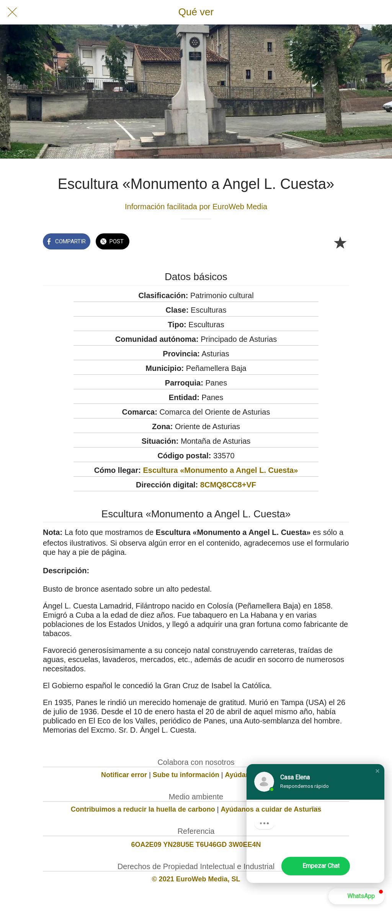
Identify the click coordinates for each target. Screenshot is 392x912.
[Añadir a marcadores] (340, 242)
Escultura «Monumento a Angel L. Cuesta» (220, 470)
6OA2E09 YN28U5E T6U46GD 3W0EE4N (196, 844)
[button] (377, 771)
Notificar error (124, 775)
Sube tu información (186, 775)
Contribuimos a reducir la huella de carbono (143, 809)
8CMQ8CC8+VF (228, 485)
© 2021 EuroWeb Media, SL (196, 879)
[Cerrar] (12, 12)
